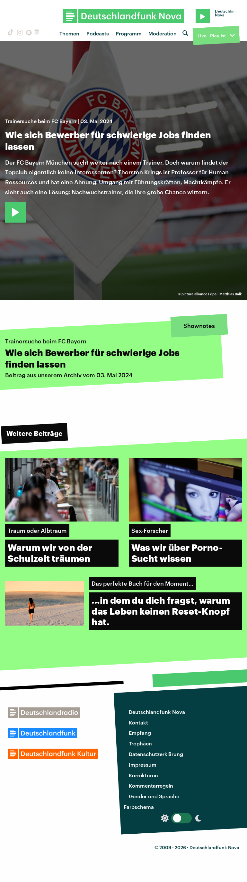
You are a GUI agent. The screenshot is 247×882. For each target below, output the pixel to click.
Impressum (142, 765)
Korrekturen (143, 775)
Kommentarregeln (151, 785)
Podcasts (97, 33)
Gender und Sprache (154, 796)
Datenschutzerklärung (156, 754)
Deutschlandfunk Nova (157, 712)
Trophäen (140, 743)
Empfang (140, 733)
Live (202, 35)
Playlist (218, 35)
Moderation (162, 33)
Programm (129, 33)
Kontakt (138, 722)
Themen (69, 33)
